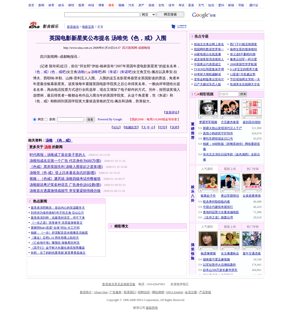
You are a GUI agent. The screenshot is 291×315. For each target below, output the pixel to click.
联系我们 (130, 292)
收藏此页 (131, 127)
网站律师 (158, 292)
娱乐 (61, 5)
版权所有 (152, 307)
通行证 (253, 5)
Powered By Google (110, 119)
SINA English (174, 292)
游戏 (151, 5)
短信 (211, 5)
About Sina (101, 292)
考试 (181, 5)
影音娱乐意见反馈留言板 (118, 284)
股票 (81, 5)
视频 (121, 5)
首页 (31, 5)
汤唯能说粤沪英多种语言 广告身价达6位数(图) (65, 185)
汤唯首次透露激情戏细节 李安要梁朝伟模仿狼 (65, 191)
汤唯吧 (96, 72)
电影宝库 (88, 27)
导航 (241, 5)
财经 (71, 5)
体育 (51, 5)
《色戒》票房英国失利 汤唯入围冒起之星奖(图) (66, 167)
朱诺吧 (126, 72)
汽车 (131, 5)
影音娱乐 (73, 27)
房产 (141, 5)
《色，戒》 (64, 140)
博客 (101, 5)
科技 (91, 5)
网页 (41, 119)
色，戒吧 (59, 72)
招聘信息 (144, 292)
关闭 (175, 127)
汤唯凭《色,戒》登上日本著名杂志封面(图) (63, 173)
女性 (161, 5)
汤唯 (49, 140)
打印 (163, 127)
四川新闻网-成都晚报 (136, 48)
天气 (201, 5)
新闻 (41, 5)
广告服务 (116, 292)
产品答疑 (205, 292)
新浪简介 (86, 292)
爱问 (221, 5)
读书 (171, 5)
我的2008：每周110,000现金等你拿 (154, 119)
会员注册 (191, 292)
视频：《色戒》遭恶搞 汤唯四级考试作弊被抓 (65, 179)
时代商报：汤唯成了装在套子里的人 (58, 155)
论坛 (116, 127)
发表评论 (172, 112)
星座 (191, 5)
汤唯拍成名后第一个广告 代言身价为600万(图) (65, 161)
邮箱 (231, 5)
